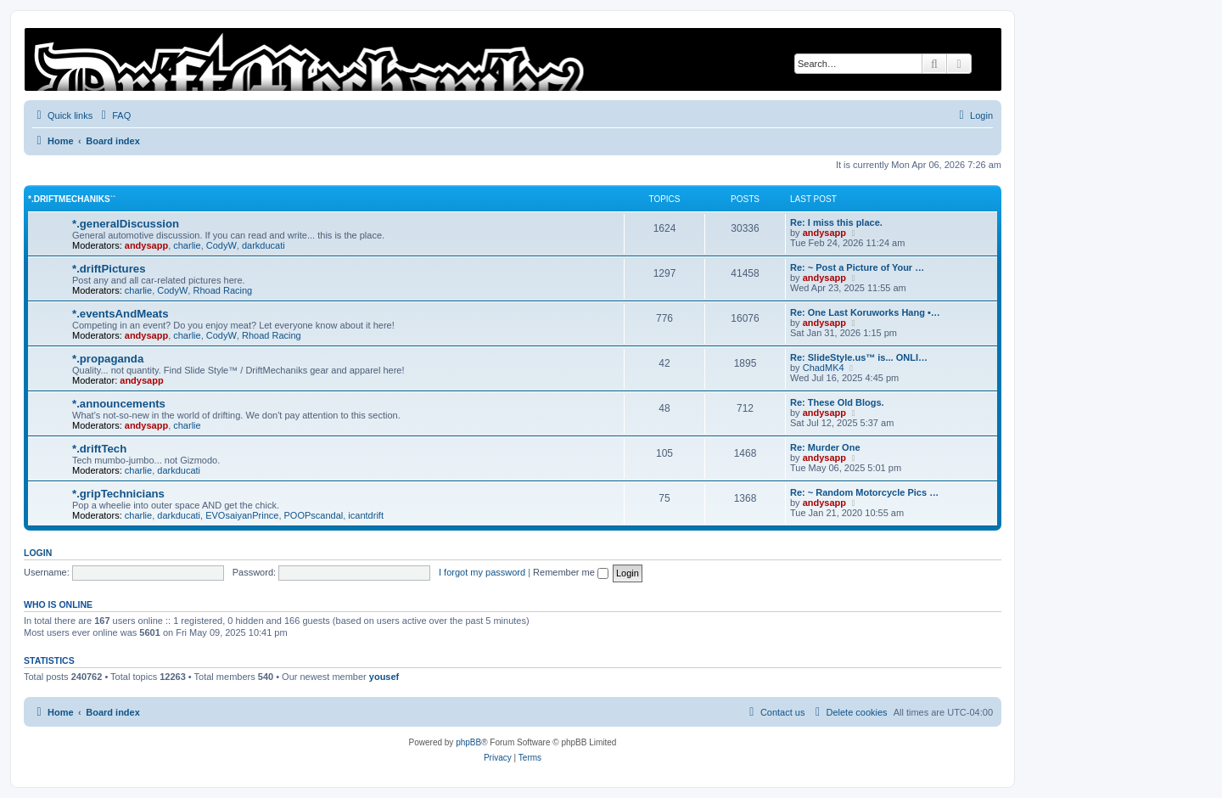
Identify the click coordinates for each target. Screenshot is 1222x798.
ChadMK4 (823, 367)
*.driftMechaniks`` (71, 199)
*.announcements (118, 403)
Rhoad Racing (222, 290)
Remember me (570, 572)
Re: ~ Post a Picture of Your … (857, 267)
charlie (186, 245)
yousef (384, 677)
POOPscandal (314, 515)
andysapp (146, 245)
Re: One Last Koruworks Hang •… (865, 312)
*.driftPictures (108, 268)
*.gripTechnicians (118, 493)
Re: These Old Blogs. (837, 402)
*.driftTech (99, 448)
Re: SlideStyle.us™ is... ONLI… (859, 357)
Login (38, 553)
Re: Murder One (825, 447)
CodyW (221, 245)
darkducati (263, 245)
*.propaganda (107, 358)
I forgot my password (482, 572)
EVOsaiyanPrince (241, 515)
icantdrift (366, 515)
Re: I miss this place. (836, 222)
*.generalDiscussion (125, 223)
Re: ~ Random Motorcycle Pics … (864, 492)
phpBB (468, 742)
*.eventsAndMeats (120, 313)
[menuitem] (114, 115)
